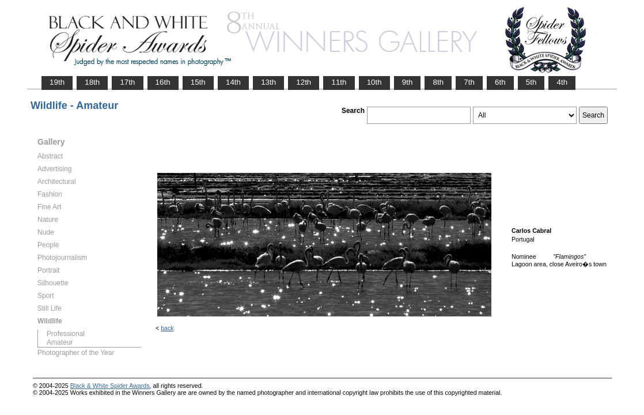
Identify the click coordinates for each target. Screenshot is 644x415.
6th (500, 82)
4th (562, 82)
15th (198, 82)
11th (339, 82)
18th (92, 82)
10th (374, 82)
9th (407, 82)
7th (469, 82)
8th (438, 82)
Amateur (60, 342)
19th (57, 82)
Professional (66, 334)
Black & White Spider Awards (110, 385)
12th (303, 82)
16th (163, 82)
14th (233, 82)
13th (268, 82)
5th (531, 82)
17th (127, 82)
